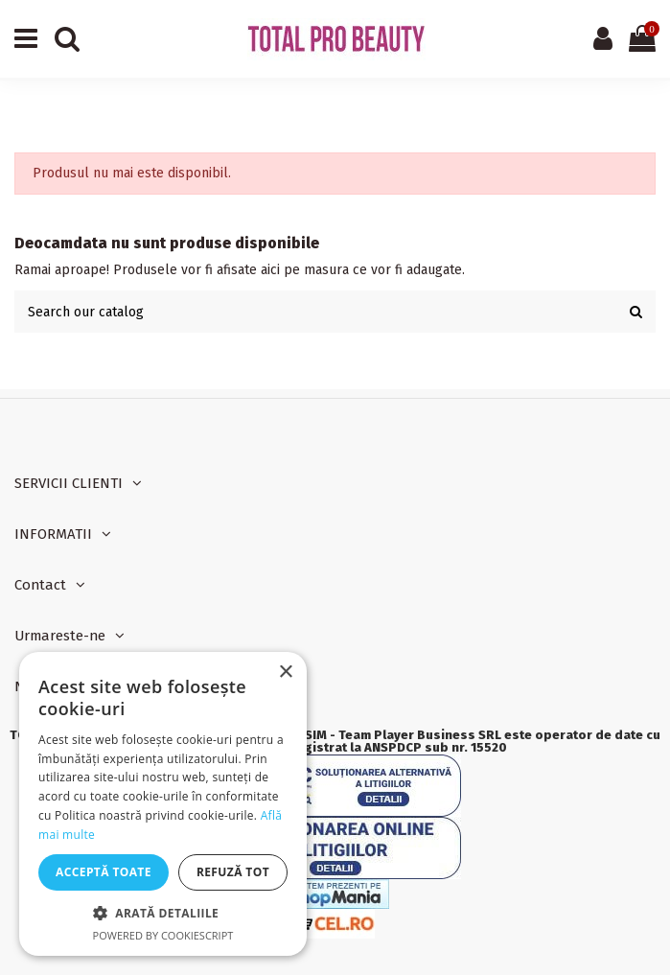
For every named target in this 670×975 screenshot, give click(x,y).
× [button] (285, 672)
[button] (163, 913)
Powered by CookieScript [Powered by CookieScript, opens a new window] (163, 935)
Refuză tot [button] (232, 872)
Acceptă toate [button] (103, 872)
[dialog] (163, 804)
